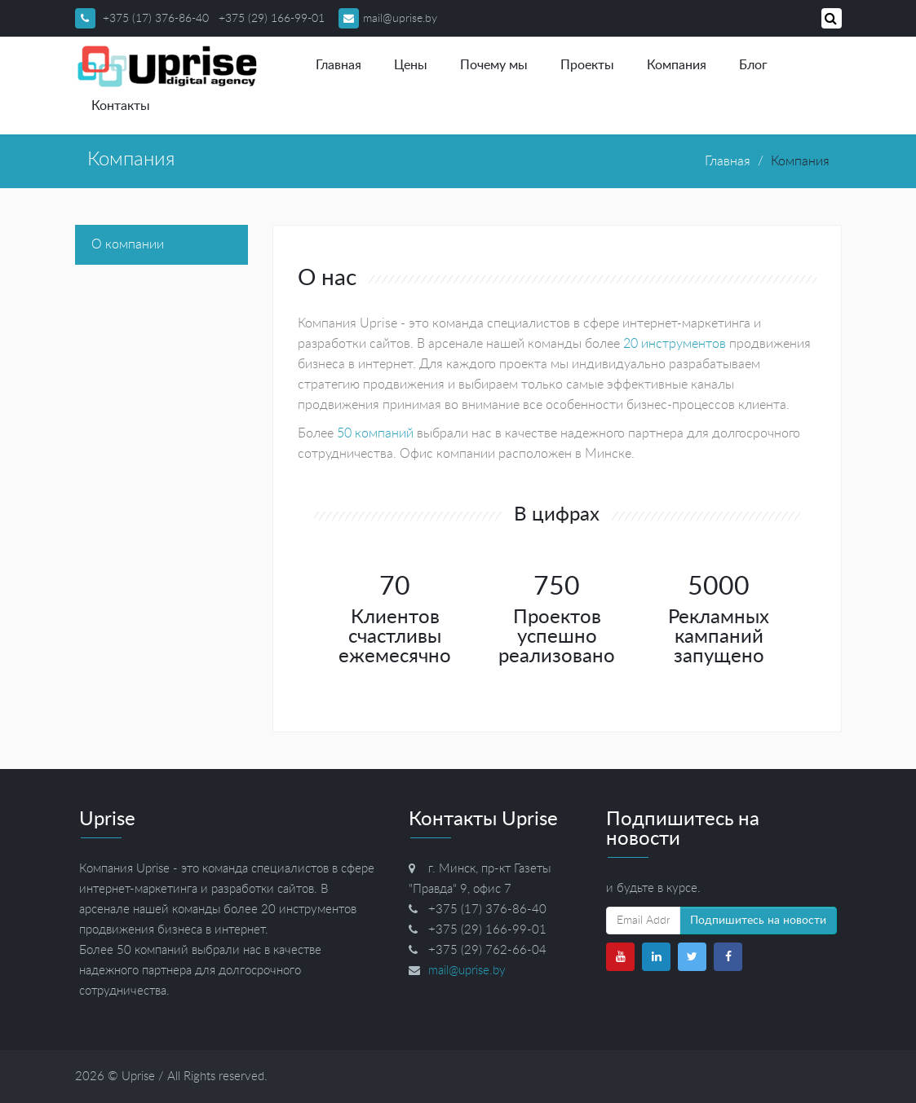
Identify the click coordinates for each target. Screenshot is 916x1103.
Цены (410, 65)
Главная (338, 65)
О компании (127, 244)
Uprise (138, 1076)
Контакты (120, 105)
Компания (676, 65)
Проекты (587, 65)
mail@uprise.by (388, 18)
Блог (753, 65)
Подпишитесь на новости (758, 920)
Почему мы (494, 65)
